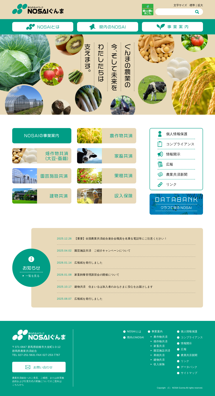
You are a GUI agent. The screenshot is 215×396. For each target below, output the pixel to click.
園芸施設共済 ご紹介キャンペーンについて (102, 250)
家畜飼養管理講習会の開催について (96, 274)
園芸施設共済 (162, 350)
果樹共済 (159, 355)
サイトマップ (189, 372)
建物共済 (159, 359)
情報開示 (173, 154)
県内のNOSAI (135, 337)
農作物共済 (161, 336)
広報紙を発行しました (88, 262)
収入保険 (159, 364)
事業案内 (157, 331)
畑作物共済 (161, 341)
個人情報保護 (177, 134)
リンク (171, 184)
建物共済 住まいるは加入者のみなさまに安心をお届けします (113, 286)
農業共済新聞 (177, 174)
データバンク (189, 366)
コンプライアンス (180, 144)
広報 (169, 164)
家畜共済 (159, 346)
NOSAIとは (134, 331)
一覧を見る (33, 275)
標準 (192, 5)
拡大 (200, 5)
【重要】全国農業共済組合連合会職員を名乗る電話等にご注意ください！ (120, 238)
